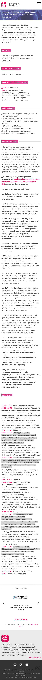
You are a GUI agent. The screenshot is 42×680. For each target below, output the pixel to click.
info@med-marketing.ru (29, 677)
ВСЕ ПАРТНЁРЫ (21, 619)
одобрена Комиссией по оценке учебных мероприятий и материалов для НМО (20, 181)
